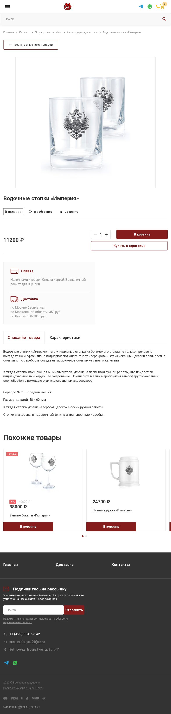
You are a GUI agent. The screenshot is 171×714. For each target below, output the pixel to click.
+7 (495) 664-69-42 (24, 634)
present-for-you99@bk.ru (27, 642)
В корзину (142, 234)
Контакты (121, 564)
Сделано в (21, 707)
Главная (10, 564)
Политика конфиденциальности (23, 688)
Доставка (64, 564)
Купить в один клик (129, 246)
